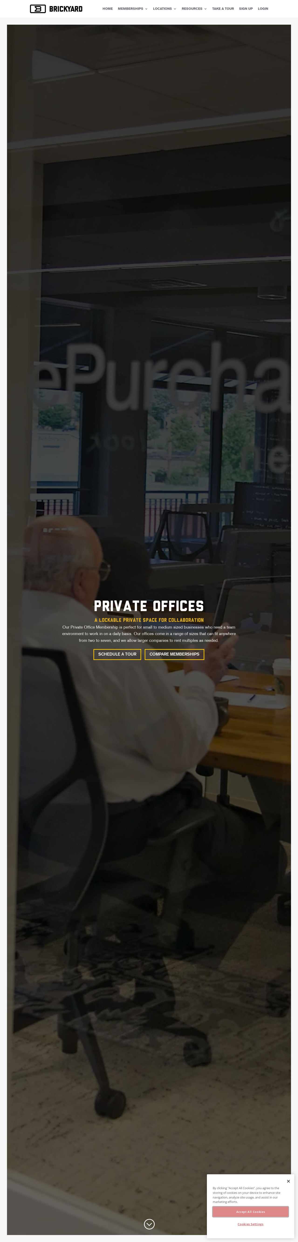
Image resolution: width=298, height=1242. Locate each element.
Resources (192, 8)
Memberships (130, 8)
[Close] (288, 1181)
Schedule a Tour (117, 654)
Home (108, 8)
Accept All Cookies (250, 1212)
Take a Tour (223, 8)
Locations (162, 8)
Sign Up (246, 8)
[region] (250, 1206)
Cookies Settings (251, 1224)
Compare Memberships (174, 654)
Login (263, 8)
